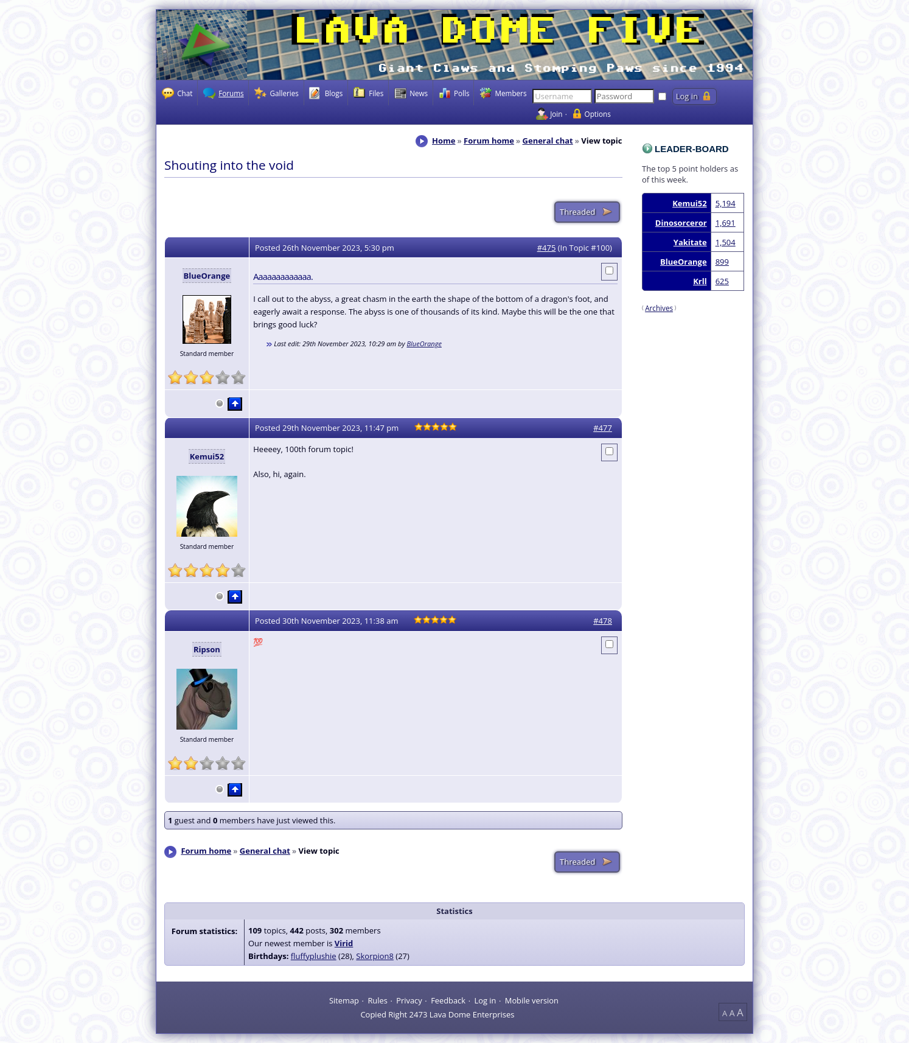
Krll (699, 281)
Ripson (206, 649)
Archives (659, 308)
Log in (485, 999)
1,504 (726, 242)
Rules (377, 999)
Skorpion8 (375, 956)
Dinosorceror (681, 222)
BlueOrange (683, 261)
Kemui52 (689, 203)
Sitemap (344, 999)
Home (443, 140)
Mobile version (532, 999)
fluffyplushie (313, 956)
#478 (602, 620)
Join (556, 114)
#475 (546, 247)
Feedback (448, 999)
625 (722, 281)
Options (598, 114)
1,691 (726, 222)
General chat (548, 140)
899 (722, 261)
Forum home (489, 140)
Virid (344, 943)
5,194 (726, 203)
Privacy (409, 999)
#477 (602, 427)
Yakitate (690, 242)
